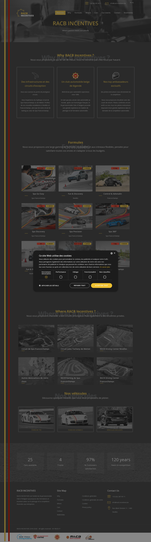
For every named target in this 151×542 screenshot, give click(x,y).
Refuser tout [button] (79, 285)
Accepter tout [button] (101, 285)
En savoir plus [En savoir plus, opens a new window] (105, 267)
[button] (49, 285)
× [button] (114, 253)
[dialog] (75, 271)
